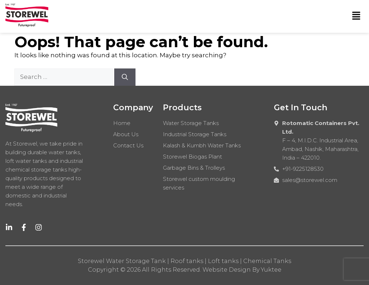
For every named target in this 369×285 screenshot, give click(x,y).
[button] (356, 16)
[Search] (124, 77)
